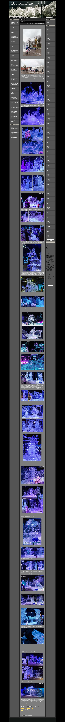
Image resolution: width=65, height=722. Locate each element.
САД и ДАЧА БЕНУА (13, 97)
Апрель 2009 (48, 232)
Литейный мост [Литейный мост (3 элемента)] (51, 259)
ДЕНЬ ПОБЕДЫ (13, 41)
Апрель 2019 (48, 80)
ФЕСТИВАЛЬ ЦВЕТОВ (13, 120)
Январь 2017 (48, 114)
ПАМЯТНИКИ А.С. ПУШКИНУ (14, 75)
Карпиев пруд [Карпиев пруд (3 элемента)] (47, 256)
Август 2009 (48, 227)
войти (24, 715)
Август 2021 (48, 44)
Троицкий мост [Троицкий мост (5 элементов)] (49, 269)
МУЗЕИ (12, 56)
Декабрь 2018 (48, 85)
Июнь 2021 (48, 47)
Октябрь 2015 (48, 133)
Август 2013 (48, 166)
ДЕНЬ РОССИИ (13, 42)
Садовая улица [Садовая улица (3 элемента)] (47, 266)
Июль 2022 (48, 30)
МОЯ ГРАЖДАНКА (13, 55)
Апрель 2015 (48, 141)
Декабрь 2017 (48, 100)
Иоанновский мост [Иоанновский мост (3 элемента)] (52, 255)
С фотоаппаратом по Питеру (22, 3)
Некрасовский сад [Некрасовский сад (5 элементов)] (49, 263)
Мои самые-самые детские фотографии (17, 17)
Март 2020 (48, 66)
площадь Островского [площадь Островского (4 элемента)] (49, 278)
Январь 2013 (48, 175)
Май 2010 (48, 216)
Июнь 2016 (48, 123)
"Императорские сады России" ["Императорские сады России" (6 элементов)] (50, 244)
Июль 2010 (48, 213)
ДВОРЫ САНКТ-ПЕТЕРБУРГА (14, 36)
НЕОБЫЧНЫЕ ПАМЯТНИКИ (14, 65)
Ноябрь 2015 (48, 132)
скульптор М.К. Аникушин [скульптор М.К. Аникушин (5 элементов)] (50, 280)
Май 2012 (48, 185)
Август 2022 (48, 29)
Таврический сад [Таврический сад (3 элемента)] (50, 268)
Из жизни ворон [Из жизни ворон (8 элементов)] (50, 254)
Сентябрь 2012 (48, 180)
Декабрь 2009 (48, 222)
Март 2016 (48, 127)
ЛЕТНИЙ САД (12, 46)
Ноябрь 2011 (48, 193)
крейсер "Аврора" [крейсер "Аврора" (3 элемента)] (52, 276)
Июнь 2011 (48, 199)
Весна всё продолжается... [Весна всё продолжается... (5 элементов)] (50, 250)
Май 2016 (48, 124)
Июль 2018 (48, 91)
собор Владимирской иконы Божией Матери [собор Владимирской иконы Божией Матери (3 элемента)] (50, 281)
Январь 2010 (48, 221)
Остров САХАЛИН (13, 69)
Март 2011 (48, 203)
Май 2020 (48, 63)
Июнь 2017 (48, 108)
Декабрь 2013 (48, 161)
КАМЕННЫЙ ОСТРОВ (13, 45)
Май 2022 (48, 33)
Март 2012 (48, 188)
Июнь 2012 (48, 184)
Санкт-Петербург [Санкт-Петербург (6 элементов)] (49, 267)
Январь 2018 (48, 99)
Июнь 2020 (48, 62)
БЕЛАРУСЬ (12, 27)
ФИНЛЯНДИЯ (12, 121)
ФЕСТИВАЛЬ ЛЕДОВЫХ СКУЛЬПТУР (39, 23)
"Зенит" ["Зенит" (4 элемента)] (47, 243)
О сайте (27, 17)
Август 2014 (48, 151)
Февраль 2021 (48, 52)
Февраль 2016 (48, 128)
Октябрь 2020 (48, 57)
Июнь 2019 (48, 77)
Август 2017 (48, 105)
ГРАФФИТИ (12, 32)
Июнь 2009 (48, 230)
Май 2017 (48, 109)
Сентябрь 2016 (48, 119)
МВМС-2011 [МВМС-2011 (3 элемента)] (47, 260)
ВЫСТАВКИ (12, 31)
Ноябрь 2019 (48, 71)
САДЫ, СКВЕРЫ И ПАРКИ (14, 98)
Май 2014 (48, 155)
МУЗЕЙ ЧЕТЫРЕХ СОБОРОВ (14, 60)
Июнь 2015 (48, 138)
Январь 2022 (48, 38)
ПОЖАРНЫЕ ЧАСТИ (13, 93)
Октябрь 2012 (48, 179)
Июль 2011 (48, 198)
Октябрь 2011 (48, 194)
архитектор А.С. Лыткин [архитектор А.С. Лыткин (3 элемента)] (49, 272)
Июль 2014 (48, 152)
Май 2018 (48, 94)
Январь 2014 (48, 160)
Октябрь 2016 (48, 118)
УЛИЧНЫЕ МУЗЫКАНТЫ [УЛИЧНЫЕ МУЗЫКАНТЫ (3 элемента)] (49, 270)
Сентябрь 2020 (48, 58)
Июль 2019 (48, 76)
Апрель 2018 (48, 95)
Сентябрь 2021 (48, 43)
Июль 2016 (48, 122)
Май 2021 (48, 48)
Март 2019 (48, 81)
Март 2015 (48, 142)
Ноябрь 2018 (48, 86)
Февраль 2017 (48, 113)
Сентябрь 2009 (48, 226)
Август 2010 (48, 212)
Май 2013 (48, 170)
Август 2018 (48, 90)
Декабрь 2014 (48, 146)
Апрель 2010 (48, 217)
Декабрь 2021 (48, 39)
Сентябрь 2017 (48, 104)
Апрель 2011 (48, 202)
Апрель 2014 (48, 156)
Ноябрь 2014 (48, 147)
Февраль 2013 (48, 174)
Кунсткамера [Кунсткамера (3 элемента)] (50, 257)
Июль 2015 (48, 137)
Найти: (50, 238)
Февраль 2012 (48, 189)
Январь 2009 (48, 236)
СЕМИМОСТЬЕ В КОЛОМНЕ (14, 102)
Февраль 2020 (48, 67)
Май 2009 (48, 231)
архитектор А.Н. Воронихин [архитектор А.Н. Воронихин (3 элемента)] (49, 271)
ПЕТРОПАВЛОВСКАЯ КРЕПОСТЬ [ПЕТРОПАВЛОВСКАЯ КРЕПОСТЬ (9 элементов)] (53, 265)
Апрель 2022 (48, 34)
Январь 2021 (48, 53)
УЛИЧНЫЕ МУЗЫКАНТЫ (14, 111)
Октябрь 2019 (48, 72)
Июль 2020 (48, 61)
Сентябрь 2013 (48, 165)
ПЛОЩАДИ (12, 92)
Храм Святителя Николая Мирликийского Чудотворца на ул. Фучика (15, 134)
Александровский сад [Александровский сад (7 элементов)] (50, 248)
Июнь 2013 (48, 169)
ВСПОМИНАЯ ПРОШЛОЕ (14, 28)
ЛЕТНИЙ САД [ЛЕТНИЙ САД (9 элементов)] (49, 259)
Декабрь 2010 (48, 207)
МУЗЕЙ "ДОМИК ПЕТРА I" (14, 59)
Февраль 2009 (48, 235)
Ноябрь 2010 (48, 208)
